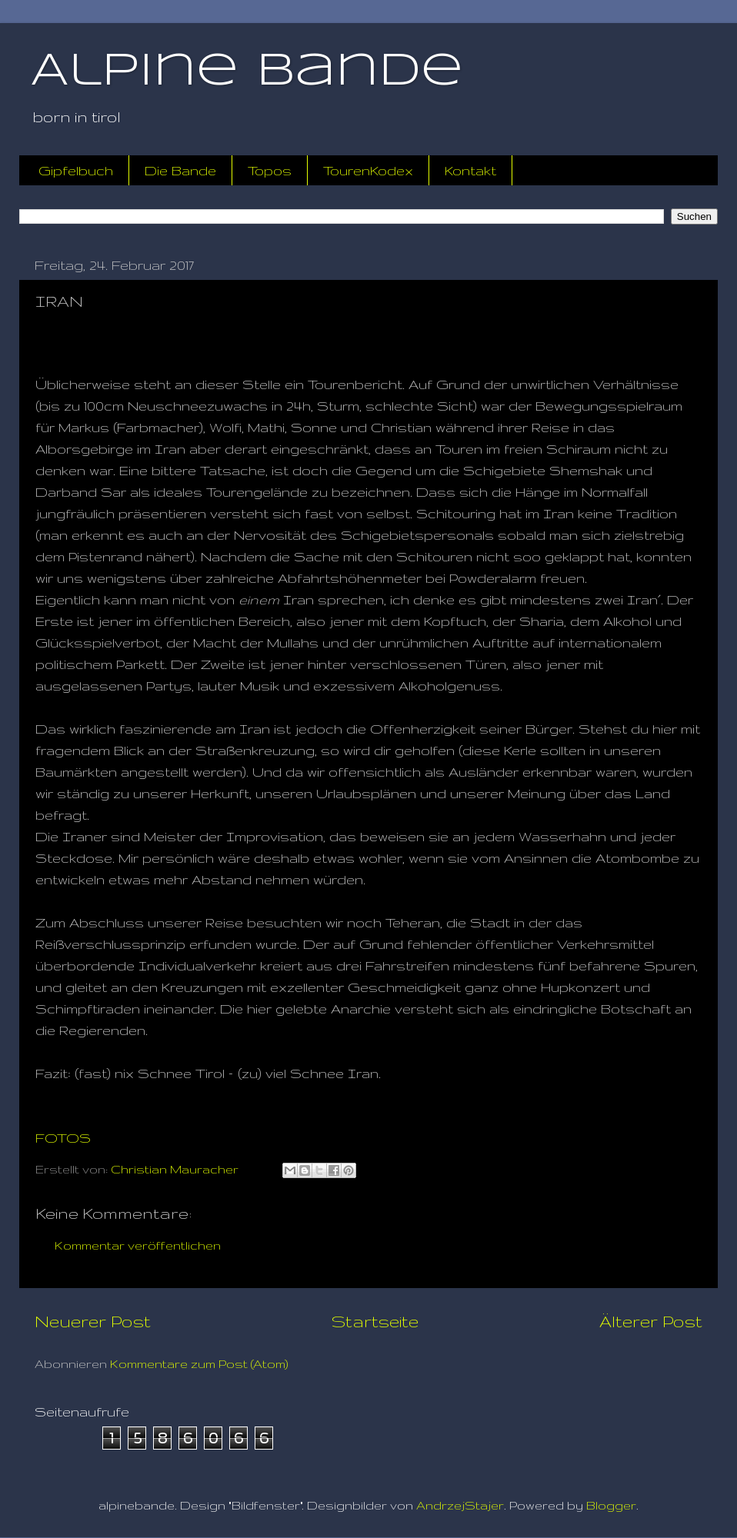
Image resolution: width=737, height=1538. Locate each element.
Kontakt (470, 170)
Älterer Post (650, 1321)
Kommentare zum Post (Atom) (199, 1363)
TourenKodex (368, 170)
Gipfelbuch (75, 170)
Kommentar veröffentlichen (138, 1245)
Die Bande (180, 170)
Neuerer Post (93, 1321)
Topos (270, 170)
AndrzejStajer (460, 1505)
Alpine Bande (247, 71)
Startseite (375, 1321)
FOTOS (63, 1137)
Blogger (611, 1505)
